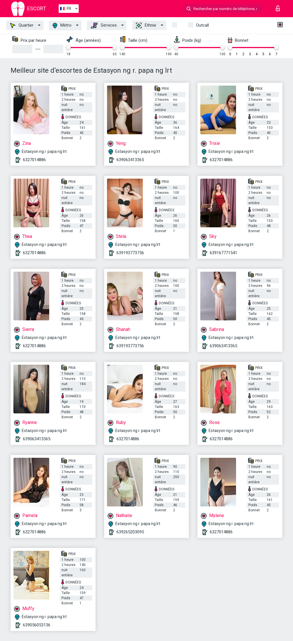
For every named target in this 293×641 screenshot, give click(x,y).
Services (104, 25)
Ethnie (146, 25)
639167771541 (223, 252)
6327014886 (34, 159)
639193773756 (130, 252)
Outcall (202, 25)
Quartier (21, 25)
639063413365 (130, 159)
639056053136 (36, 625)
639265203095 (130, 532)
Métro (62, 26)
